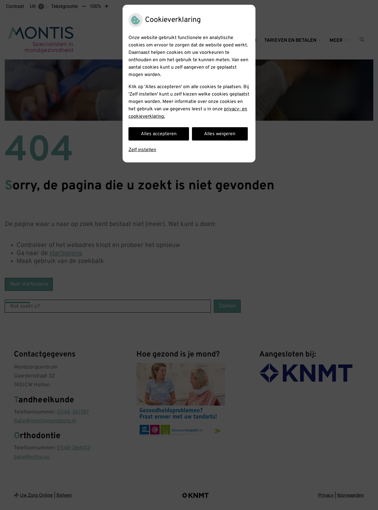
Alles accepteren (159, 134)
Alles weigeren (219, 134)
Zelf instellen (142, 150)
